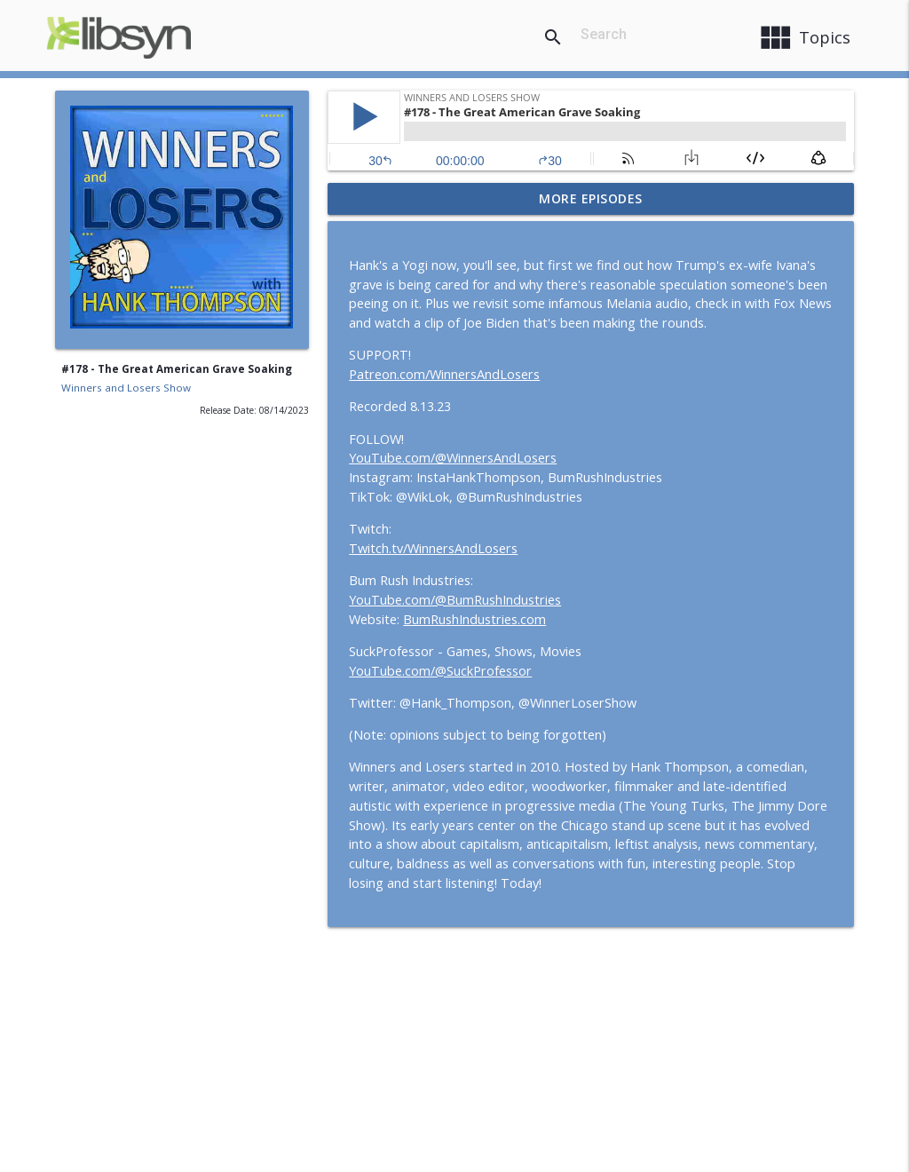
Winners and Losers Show (126, 387)
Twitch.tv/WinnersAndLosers (433, 548)
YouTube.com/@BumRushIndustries (455, 599)
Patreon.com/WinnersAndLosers (444, 374)
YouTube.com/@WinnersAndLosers (453, 457)
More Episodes (591, 198)
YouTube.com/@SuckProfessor (440, 670)
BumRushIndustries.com (474, 619)
